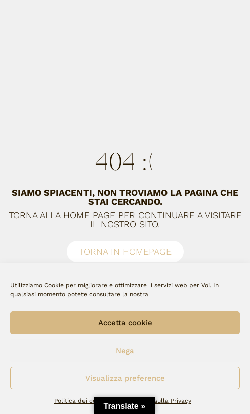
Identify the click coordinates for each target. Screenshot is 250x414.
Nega (125, 350)
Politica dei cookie (81, 400)
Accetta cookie (125, 322)
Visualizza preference (125, 378)
